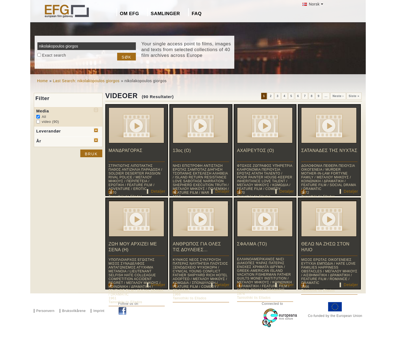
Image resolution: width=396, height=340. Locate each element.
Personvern (45, 311)
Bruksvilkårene (74, 311)
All (44, 117)
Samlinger (165, 13)
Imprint (98, 311)
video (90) (50, 122)
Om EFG (129, 13)
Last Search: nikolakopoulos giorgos (86, 81)
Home (42, 81)
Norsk (311, 4)
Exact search (54, 55)
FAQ (197, 13)
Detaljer (158, 191)
